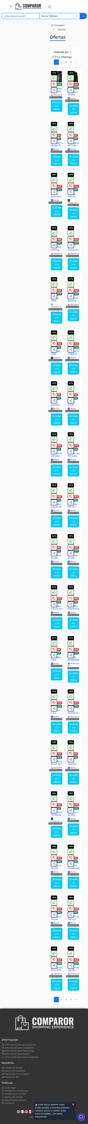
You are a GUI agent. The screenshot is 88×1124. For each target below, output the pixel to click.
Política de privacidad (14, 1093)
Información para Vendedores (18, 1047)
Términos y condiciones (15, 1090)
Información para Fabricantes (18, 1050)
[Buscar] (83, 16)
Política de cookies (12, 1096)
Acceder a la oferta (57, 106)
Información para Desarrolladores (20, 1057)
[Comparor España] (28, 6)
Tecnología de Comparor (15, 1073)
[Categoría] (60, 16)
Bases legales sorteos (14, 1100)
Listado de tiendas (12, 1067)
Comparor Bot (10, 1076)
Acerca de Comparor (13, 1070)
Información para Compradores (19, 1044)
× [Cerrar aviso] (73, 1104)
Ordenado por (61, 52)
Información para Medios (16, 1053)
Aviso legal (9, 1087)
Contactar (8, 1103)
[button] (11, 6)
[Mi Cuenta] (49, 6)
